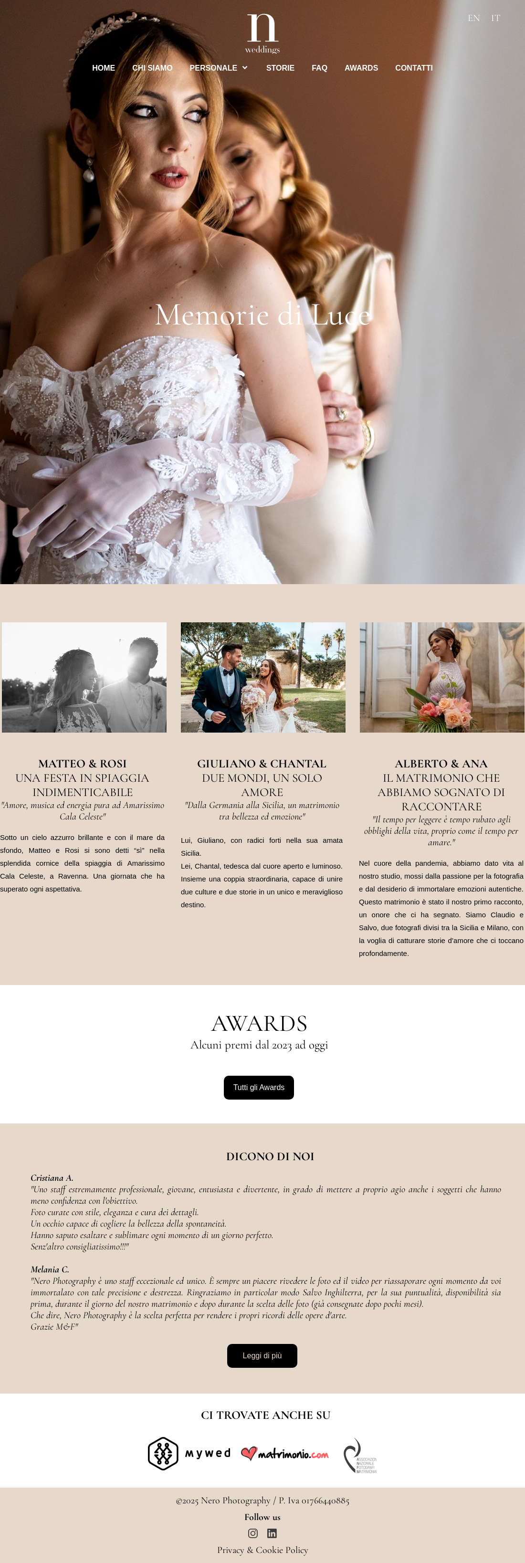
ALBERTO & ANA (441, 763)
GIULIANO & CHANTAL (261, 763)
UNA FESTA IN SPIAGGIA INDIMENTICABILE (82, 785)
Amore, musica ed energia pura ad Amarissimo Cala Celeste (82, 810)
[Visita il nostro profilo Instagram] (253, 1533)
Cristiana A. (52, 1178)
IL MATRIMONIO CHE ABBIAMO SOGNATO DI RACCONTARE (441, 792)
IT (496, 18)
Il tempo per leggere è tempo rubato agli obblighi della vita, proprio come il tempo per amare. (441, 831)
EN (474, 18)
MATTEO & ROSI (82, 763)
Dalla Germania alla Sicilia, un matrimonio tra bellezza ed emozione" (262, 810)
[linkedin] (272, 1533)
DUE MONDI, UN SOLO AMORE (262, 785)
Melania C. (50, 1269)
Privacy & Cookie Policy (262, 1550)
